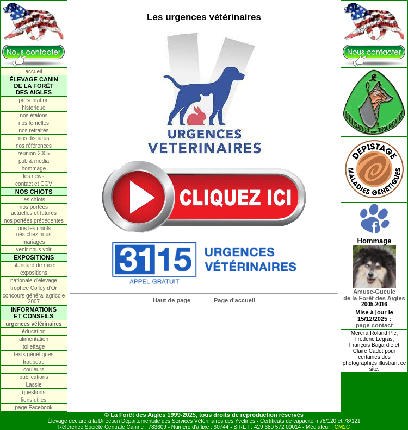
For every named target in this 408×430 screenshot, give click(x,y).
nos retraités (33, 131)
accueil (33, 71)
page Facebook (34, 407)
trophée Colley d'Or (33, 288)
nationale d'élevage (33, 280)
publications (34, 377)
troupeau (33, 362)
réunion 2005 (34, 153)
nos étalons (33, 115)
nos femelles (33, 123)
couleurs (33, 369)
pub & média (33, 161)
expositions (33, 273)
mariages (33, 242)
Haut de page (171, 300)
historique (33, 108)
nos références (34, 146)
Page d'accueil (234, 300)
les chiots (33, 200)
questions (34, 392)
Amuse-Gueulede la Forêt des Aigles (374, 292)
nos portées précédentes (34, 221)
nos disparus (34, 138)
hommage (34, 169)
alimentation (33, 339)
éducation (33, 331)
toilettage (34, 347)
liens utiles (34, 400)
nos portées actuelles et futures (34, 210)
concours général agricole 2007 (34, 299)
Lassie (34, 385)
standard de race (33, 265)
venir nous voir (33, 249)
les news (34, 176)
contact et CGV (33, 184)
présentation (33, 100)
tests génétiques (34, 354)
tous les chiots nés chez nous (34, 231)
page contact (374, 325)
